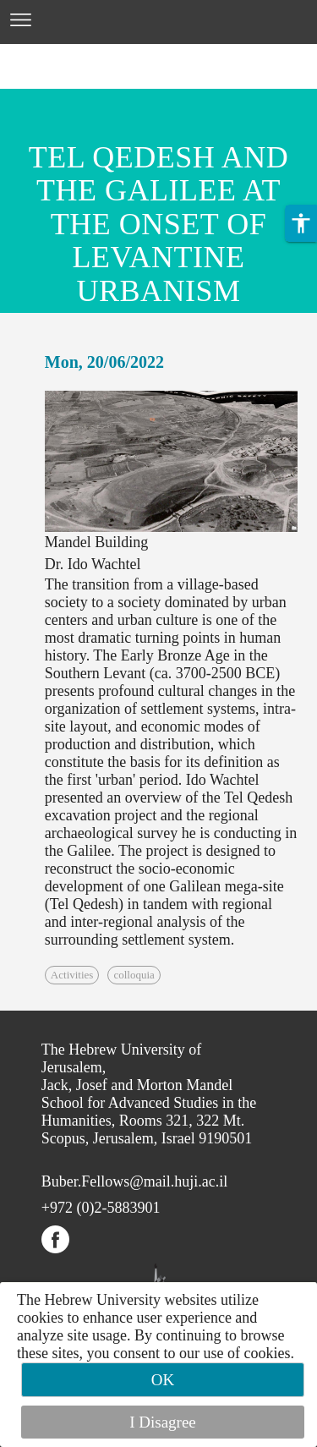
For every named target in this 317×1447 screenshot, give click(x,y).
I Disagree (162, 1422)
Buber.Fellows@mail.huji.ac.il (134, 1181)
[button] (301, 223)
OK (162, 1380)
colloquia (133, 974)
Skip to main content (63, 54)
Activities (72, 974)
